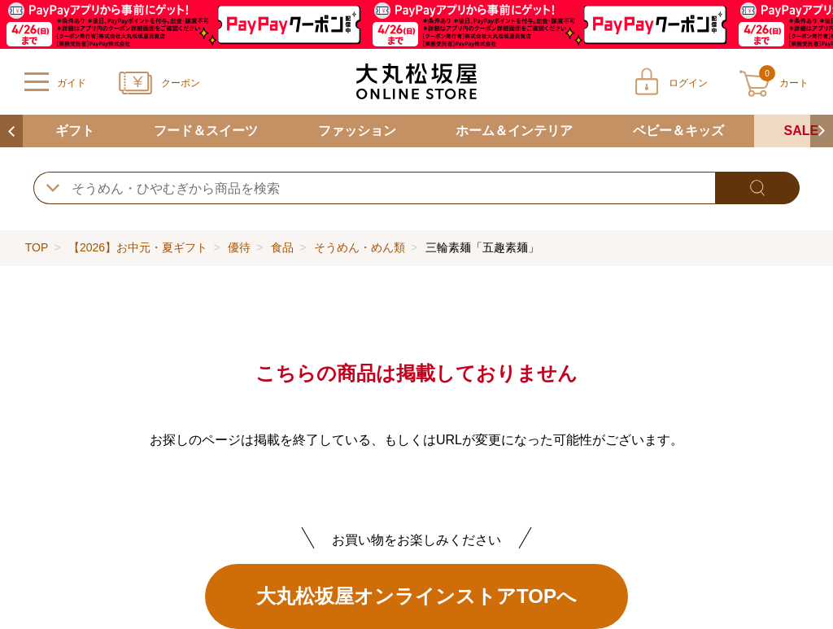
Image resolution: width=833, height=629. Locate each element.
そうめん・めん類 (359, 247)
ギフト (74, 131)
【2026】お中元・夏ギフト (137, 247)
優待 (239, 247)
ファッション (357, 131)
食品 (282, 247)
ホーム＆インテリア (514, 131)
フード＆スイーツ (206, 131)
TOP (36, 247)
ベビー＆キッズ (678, 131)
